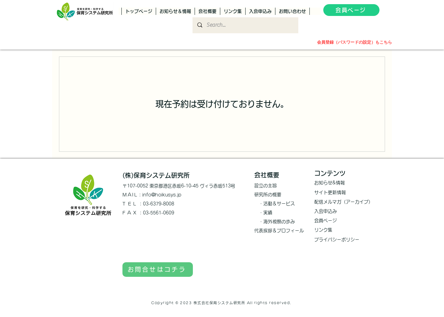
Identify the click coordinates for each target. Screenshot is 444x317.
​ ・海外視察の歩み (274, 221)
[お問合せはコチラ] (157, 269)
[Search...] (245, 25)
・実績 (263, 212)
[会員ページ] (351, 10)
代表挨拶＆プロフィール (279, 230)
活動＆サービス (279, 203)
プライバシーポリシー (336, 239)
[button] (386, 11)
